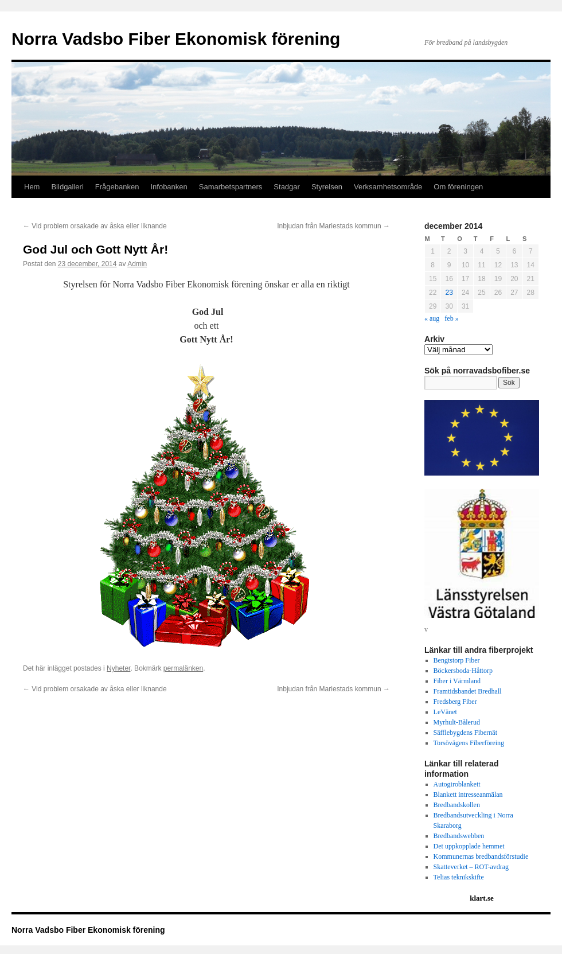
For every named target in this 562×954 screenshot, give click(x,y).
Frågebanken (117, 186)
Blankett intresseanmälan (468, 795)
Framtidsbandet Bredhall (468, 691)
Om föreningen (458, 186)
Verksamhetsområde (388, 186)
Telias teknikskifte (459, 877)
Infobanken (168, 186)
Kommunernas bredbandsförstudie (481, 856)
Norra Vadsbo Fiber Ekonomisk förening (175, 38)
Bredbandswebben (459, 836)
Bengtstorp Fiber (457, 660)
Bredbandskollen (457, 805)
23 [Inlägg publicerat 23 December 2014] (448, 293)
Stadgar (287, 186)
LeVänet (445, 712)
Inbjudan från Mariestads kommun (333, 226)
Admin (137, 264)
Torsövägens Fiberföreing (469, 743)
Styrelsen (326, 186)
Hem (32, 186)
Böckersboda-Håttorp (463, 671)
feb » (451, 318)
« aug (431, 318)
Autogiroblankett (457, 784)
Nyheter (118, 668)
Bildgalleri (67, 186)
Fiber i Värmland (457, 681)
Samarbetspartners (231, 186)
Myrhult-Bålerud (457, 722)
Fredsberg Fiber (455, 702)
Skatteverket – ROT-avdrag (471, 867)
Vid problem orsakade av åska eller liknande (95, 226)
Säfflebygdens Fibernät (465, 733)
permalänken (183, 668)
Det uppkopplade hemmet (469, 846)
